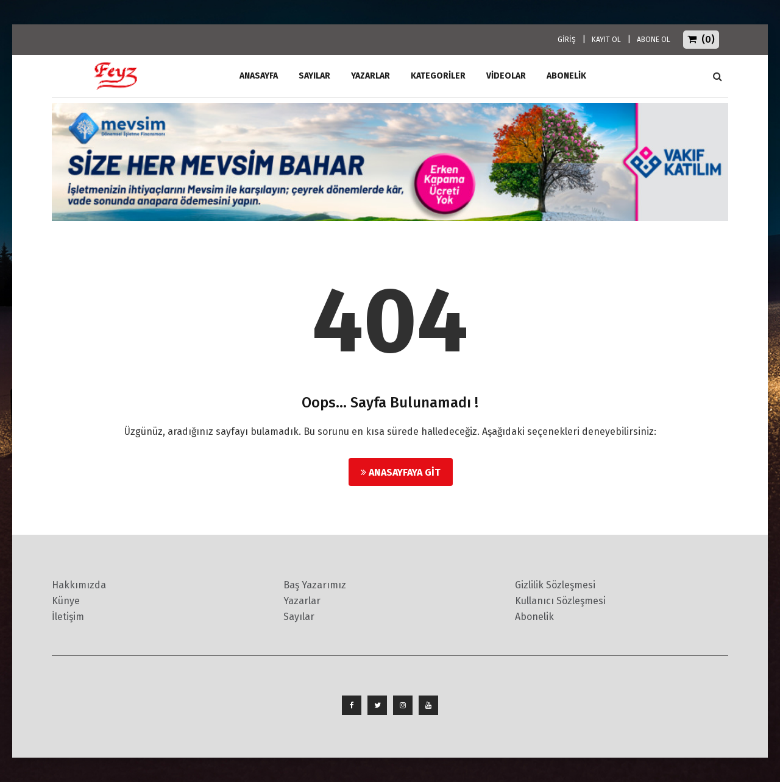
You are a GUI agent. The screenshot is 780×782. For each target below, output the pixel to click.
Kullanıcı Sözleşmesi (560, 601)
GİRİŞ (567, 39)
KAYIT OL (606, 39)
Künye (66, 601)
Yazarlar (370, 76)
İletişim (68, 616)
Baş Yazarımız (314, 585)
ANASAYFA (258, 76)
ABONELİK (566, 76)
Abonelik (534, 616)
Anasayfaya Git (401, 472)
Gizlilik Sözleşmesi (555, 585)
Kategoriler (438, 76)
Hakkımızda (79, 585)
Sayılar (314, 76)
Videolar (506, 76)
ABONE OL (653, 39)
